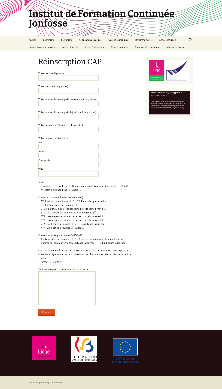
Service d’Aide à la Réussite (42, 46)
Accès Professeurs (94, 46)
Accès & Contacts (119, 46)
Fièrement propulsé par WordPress (45, 382)
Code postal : (45, 160)
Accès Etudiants (70, 46)
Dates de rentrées (175, 46)
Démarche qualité (144, 39)
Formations (66, 39)
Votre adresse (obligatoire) (53, 138)
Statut (42, 182)
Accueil (32, 39)
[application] (169, 102)
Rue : (40, 141)
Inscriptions (48, 39)
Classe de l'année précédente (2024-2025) (60, 197)
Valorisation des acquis (90, 39)
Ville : (41, 169)
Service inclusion (167, 39)
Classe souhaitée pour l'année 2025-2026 (60, 235)
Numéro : (43, 151)
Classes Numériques (118, 39)
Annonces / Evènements (147, 46)
